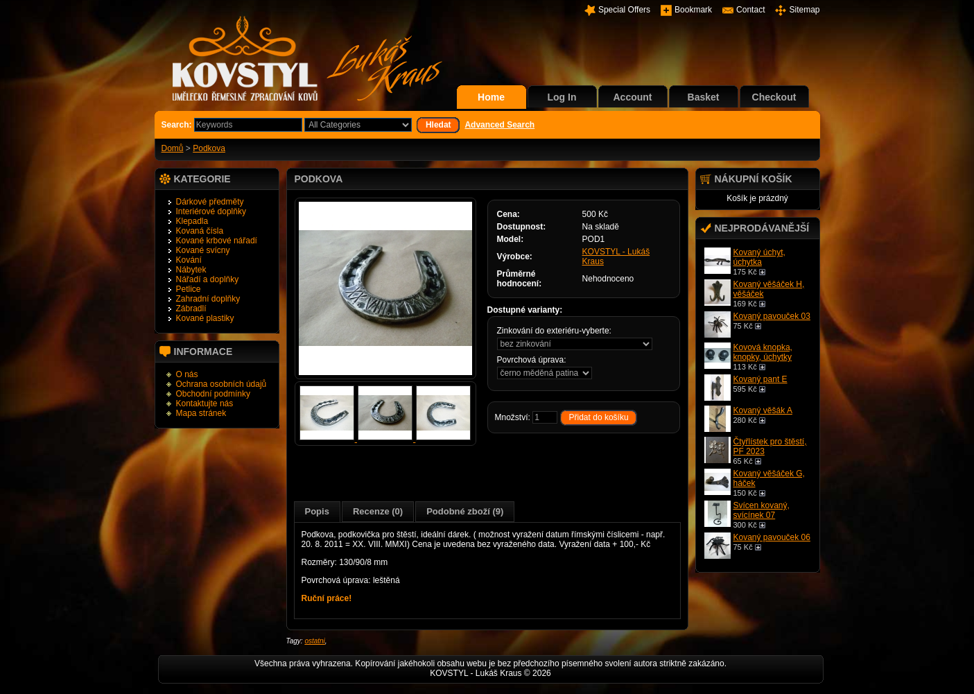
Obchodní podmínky (213, 394)
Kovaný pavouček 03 (771, 316)
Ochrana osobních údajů (221, 384)
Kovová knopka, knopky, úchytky (762, 352)
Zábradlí (191, 308)
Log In (562, 97)
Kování (189, 260)
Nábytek (191, 270)
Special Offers (624, 10)
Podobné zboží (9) (464, 511)
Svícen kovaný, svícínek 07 (761, 510)
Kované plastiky (205, 318)
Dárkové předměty (210, 202)
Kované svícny (203, 250)
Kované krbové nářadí (216, 240)
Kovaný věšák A (762, 410)
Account (633, 97)
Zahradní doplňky (208, 299)
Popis (317, 511)
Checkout (774, 97)
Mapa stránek (201, 413)
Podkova (209, 148)
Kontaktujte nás (205, 403)
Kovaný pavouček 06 (771, 537)
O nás (187, 374)
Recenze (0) (378, 511)
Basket (704, 97)
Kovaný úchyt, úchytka (759, 257)
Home (491, 97)
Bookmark (693, 10)
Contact (750, 10)
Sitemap (804, 10)
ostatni (314, 641)
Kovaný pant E (760, 379)
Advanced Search (499, 125)
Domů (173, 148)
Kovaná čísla (200, 231)
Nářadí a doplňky (207, 279)
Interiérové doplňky (211, 211)
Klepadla (192, 221)
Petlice (188, 289)
